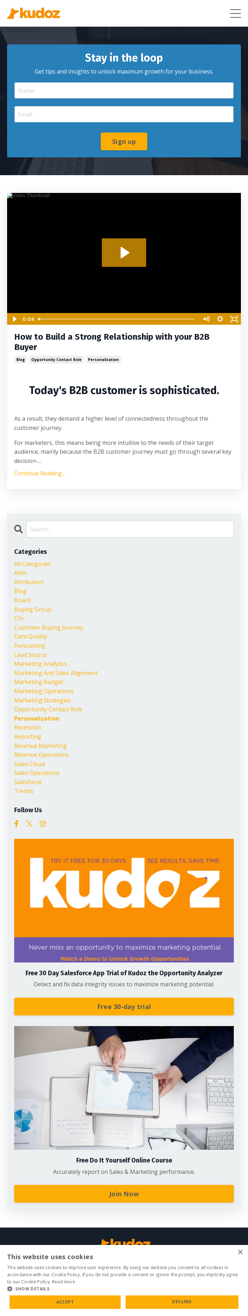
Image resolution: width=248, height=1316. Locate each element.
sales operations (37, 773)
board (22, 600)
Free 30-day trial (124, 1006)
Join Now (124, 1194)
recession (27, 727)
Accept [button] (65, 1302)
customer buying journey (48, 627)
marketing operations (44, 691)
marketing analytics (40, 664)
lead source (30, 655)
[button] (124, 1288)
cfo (18, 618)
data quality (30, 636)
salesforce (28, 782)
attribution (29, 582)
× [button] (240, 1252)
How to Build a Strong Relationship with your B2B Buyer (112, 342)
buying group (32, 609)
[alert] (124, 1280)
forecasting (29, 645)
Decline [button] (182, 1302)
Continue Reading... (39, 473)
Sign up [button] (124, 141)
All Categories (32, 564)
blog (20, 359)
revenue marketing (40, 746)
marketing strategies (42, 700)
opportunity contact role (56, 359)
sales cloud (29, 764)
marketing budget (38, 682)
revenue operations (41, 755)
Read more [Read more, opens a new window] (64, 1282)
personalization (103, 359)
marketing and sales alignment (56, 673)
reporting (27, 736)
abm (20, 573)
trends (23, 791)
